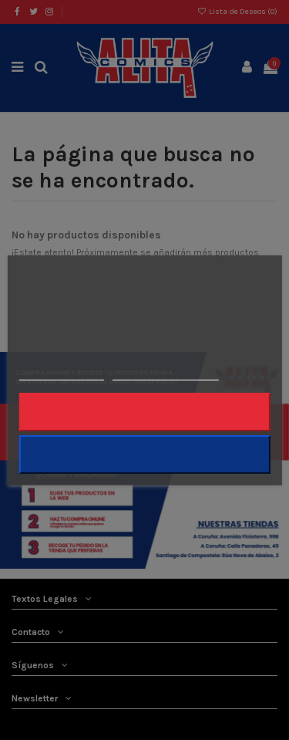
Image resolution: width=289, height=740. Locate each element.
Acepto (144, 454)
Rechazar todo (144, 411)
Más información (60, 373)
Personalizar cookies (166, 373)
